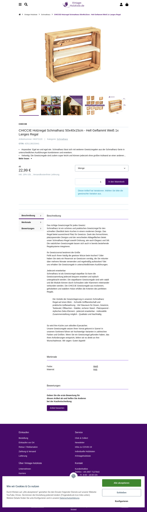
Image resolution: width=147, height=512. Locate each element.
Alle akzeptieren (121, 483)
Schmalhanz (62, 139)
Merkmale (31, 222)
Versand (73, 509)
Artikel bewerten (57, 408)
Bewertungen (31, 228)
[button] (121, 4)
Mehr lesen (25, 158)
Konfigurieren (121, 501)
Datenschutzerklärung (77, 498)
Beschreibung (31, 215)
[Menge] (90, 182)
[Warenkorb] (127, 4)
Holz (95, 369)
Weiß (95, 366)
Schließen (121, 492)
